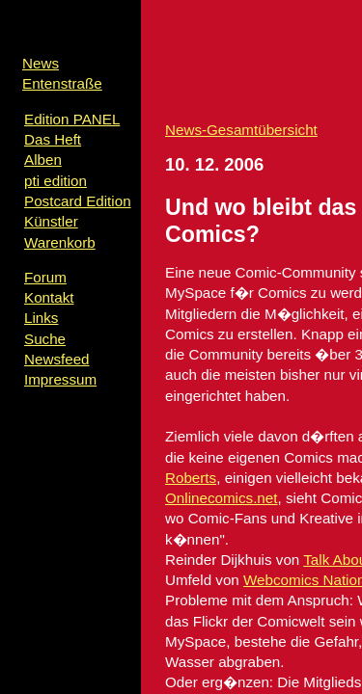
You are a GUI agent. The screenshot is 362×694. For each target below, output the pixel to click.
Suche (45, 339)
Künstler (51, 221)
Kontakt (49, 297)
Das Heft (52, 139)
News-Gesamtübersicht (241, 129)
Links (41, 317)
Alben (43, 159)
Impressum (60, 379)
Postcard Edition (77, 201)
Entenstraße (62, 83)
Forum (45, 277)
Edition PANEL (72, 119)
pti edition (55, 181)
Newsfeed (57, 359)
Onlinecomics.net (221, 498)
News (40, 63)
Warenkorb (60, 242)
